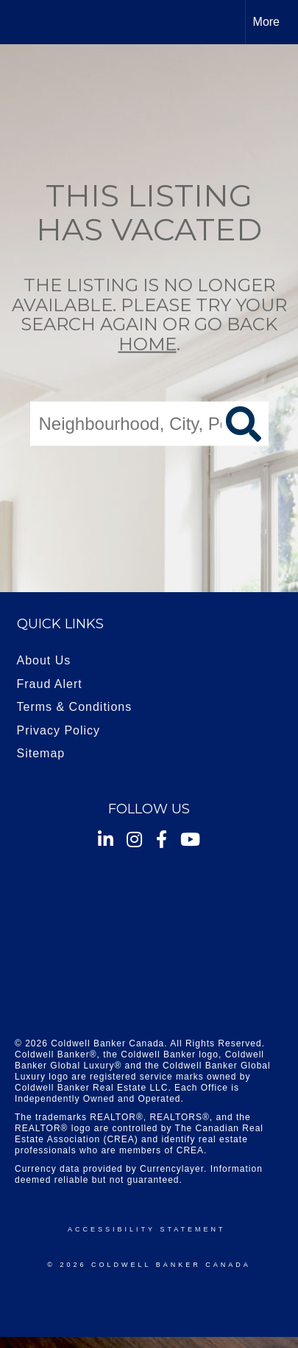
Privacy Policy (59, 730)
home (147, 343)
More (266, 21)
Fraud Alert (49, 684)
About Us (44, 660)
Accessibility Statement (146, 1229)
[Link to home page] (24, 22)
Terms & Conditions (74, 707)
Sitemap (41, 753)
